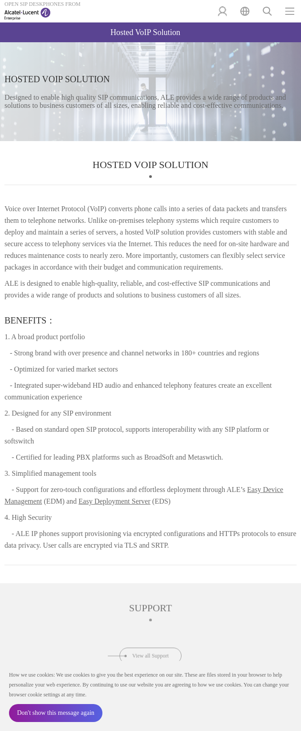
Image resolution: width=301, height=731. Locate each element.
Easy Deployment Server (114, 501)
